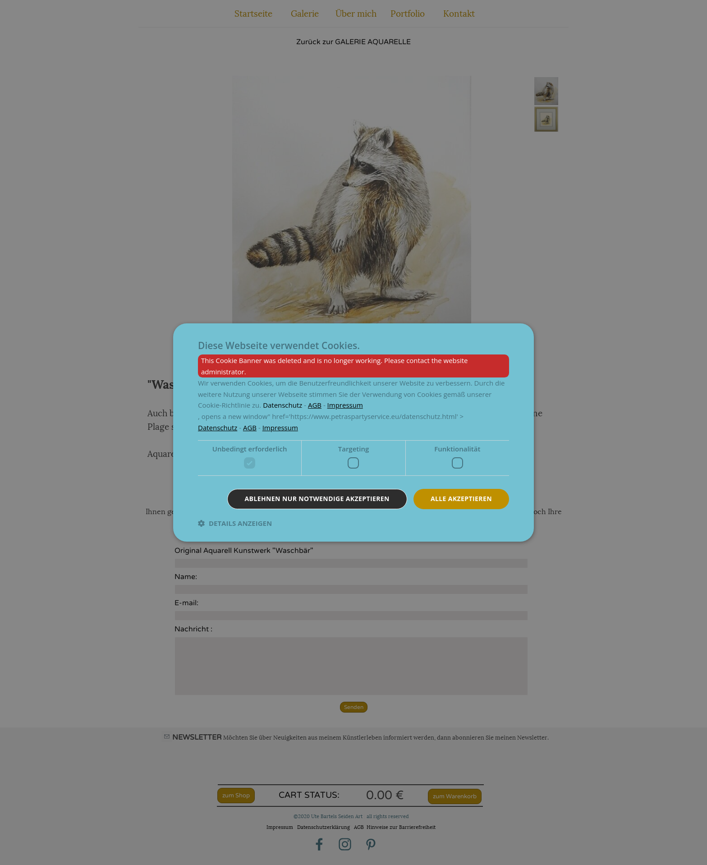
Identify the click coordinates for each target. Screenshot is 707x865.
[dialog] (353, 432)
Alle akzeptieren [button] (461, 498)
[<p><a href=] (282, 404)
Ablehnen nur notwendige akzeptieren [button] (317, 498)
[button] (235, 523)
